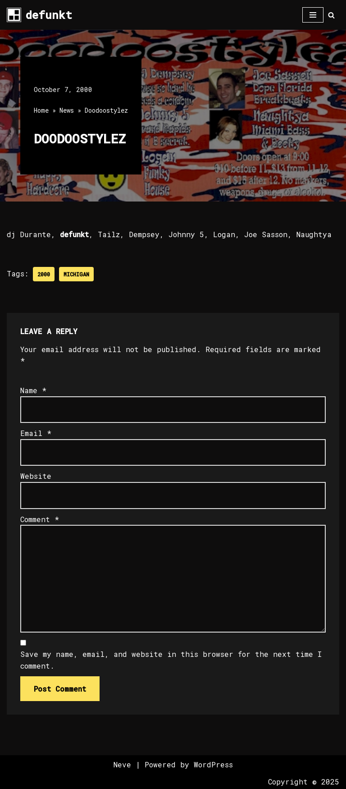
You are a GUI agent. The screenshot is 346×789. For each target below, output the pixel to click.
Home (41, 110)
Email (35, 433)
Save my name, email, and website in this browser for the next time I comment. (171, 659)
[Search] (331, 15)
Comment (39, 519)
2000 (43, 274)
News (66, 110)
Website (35, 476)
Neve (122, 764)
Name (33, 390)
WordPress (213, 764)
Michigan (76, 274)
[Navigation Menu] (312, 15)
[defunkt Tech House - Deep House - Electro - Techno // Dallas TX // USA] (39, 14)
